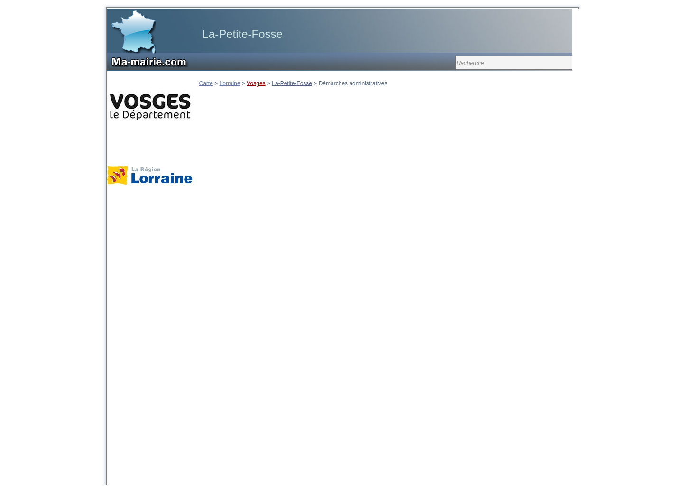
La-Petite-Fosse (292, 83)
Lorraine (230, 83)
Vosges (256, 83)
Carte (206, 83)
